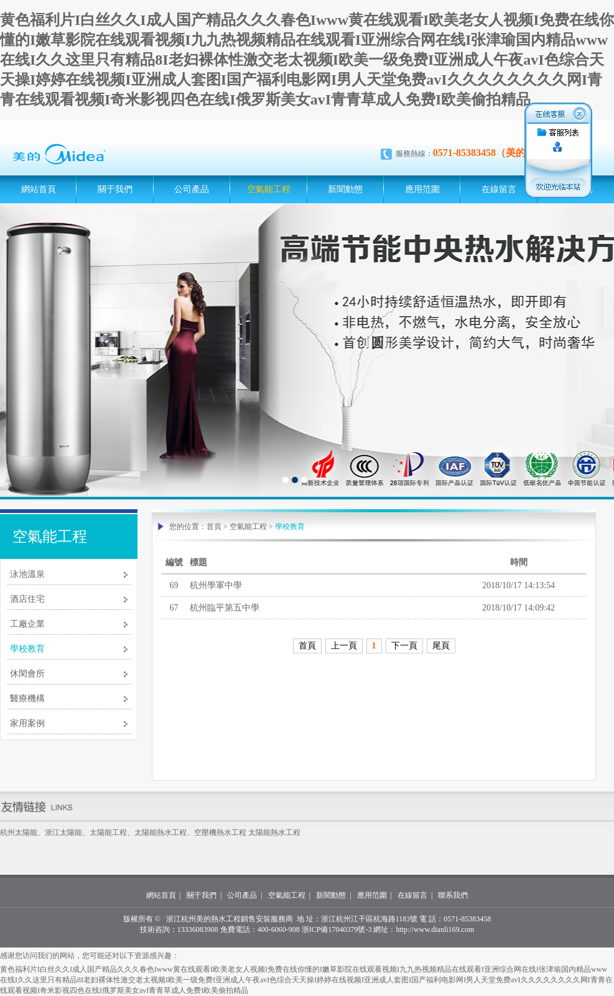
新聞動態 (345, 189)
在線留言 (498, 189)
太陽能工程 (108, 832)
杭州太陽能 (18, 832)
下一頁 (404, 645)
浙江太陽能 (63, 832)
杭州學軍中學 (216, 585)
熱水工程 (231, 832)
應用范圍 (422, 189)
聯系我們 (453, 895)
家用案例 (27, 723)
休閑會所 (27, 673)
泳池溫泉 (27, 574)
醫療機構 (27, 698)
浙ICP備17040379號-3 (337, 929)
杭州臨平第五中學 (224, 607)
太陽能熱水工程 (160, 832)
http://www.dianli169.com (435, 929)
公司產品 (191, 189)
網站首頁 (38, 189)
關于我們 (115, 189)
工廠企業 (27, 624)
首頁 (214, 526)
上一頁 (344, 645)
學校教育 (27, 648)
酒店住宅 (27, 599)
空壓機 (205, 832)
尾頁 (441, 645)
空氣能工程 (269, 189)
